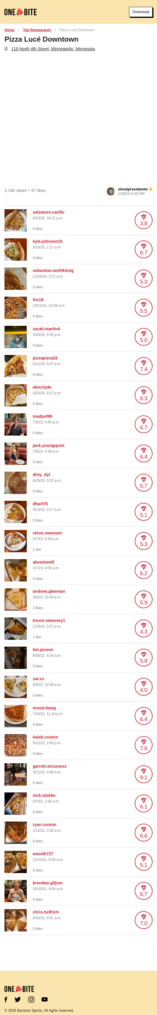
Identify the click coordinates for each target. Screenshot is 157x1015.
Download (140, 12)
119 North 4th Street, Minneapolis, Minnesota (53, 48)
